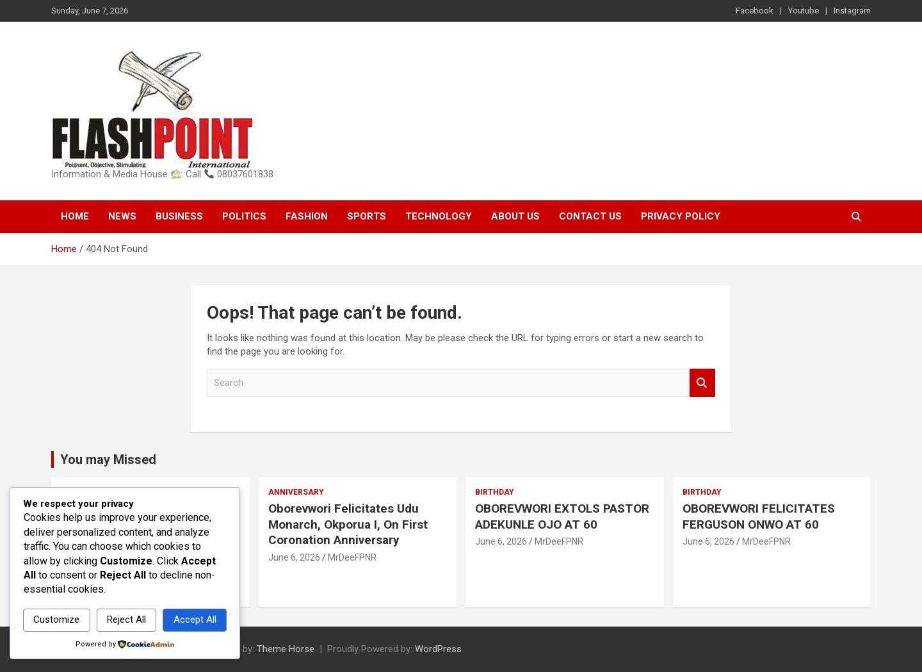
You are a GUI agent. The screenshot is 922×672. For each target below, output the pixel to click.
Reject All (126, 619)
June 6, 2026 (294, 557)
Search (702, 383)
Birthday (494, 492)
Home (75, 216)
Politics (244, 216)
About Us (515, 216)
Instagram (852, 10)
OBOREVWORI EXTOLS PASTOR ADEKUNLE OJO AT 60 (562, 516)
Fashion (307, 216)
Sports (366, 216)
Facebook (754, 10)
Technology (438, 216)
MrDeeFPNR (352, 557)
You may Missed (108, 459)
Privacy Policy (680, 216)
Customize (56, 619)
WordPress (438, 649)
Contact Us (590, 216)
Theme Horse (285, 649)
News (122, 216)
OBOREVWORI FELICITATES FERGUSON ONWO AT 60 (759, 516)
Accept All (195, 619)
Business (179, 216)
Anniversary (296, 492)
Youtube (803, 10)
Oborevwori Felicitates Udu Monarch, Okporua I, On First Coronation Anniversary (348, 524)
